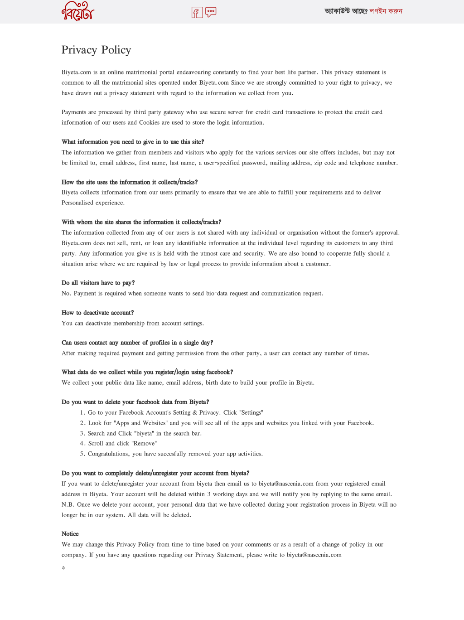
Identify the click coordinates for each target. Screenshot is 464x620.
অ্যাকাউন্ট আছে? (346, 12)
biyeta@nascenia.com (286, 483)
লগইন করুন (386, 11)
